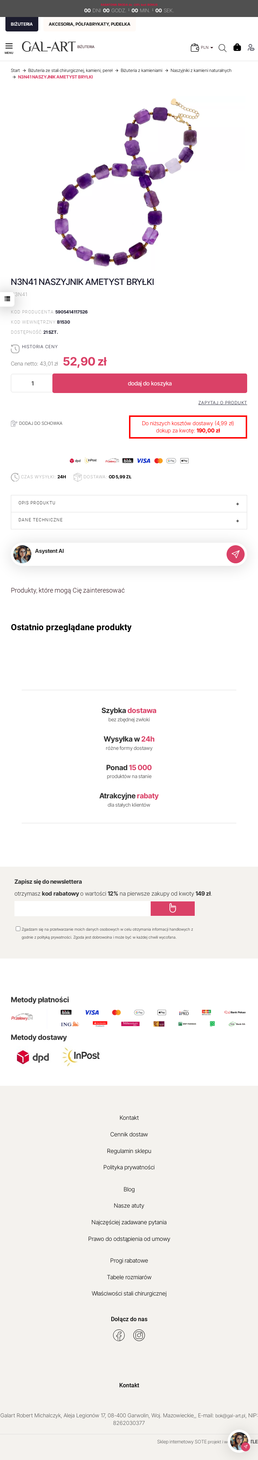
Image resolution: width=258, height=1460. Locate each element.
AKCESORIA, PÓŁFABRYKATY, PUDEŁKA (89, 24)
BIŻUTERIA (22, 24)
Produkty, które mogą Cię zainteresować (68, 590)
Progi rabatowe (129, 1260)
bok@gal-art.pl (230, 1415)
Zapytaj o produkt (222, 403)
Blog (129, 1189)
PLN (207, 47)
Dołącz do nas (129, 1319)
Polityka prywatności (129, 1167)
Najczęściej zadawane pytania (129, 1222)
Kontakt (129, 1117)
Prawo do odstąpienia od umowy (129, 1238)
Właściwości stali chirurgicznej (129, 1293)
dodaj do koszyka (150, 383)
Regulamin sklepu (129, 1150)
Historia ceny (40, 346)
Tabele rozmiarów (129, 1277)
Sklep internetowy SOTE (182, 1441)
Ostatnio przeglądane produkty (71, 627)
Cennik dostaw (129, 1134)
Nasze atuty (129, 1205)
